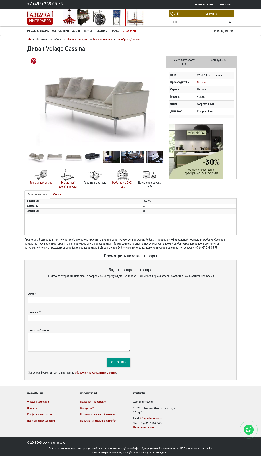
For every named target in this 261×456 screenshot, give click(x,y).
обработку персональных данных (95, 372)
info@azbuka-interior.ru (152, 418)
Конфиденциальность (39, 414)
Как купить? (87, 408)
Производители (223, 31)
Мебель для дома (78, 39)
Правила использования (41, 420)
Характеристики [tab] (37, 194)
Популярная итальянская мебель (99, 420)
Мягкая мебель (103, 39)
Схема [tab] (57, 194)
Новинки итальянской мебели (97, 414)
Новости (32, 408)
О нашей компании (38, 401)
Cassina (201, 82)
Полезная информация (93, 401)
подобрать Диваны (128, 39)
